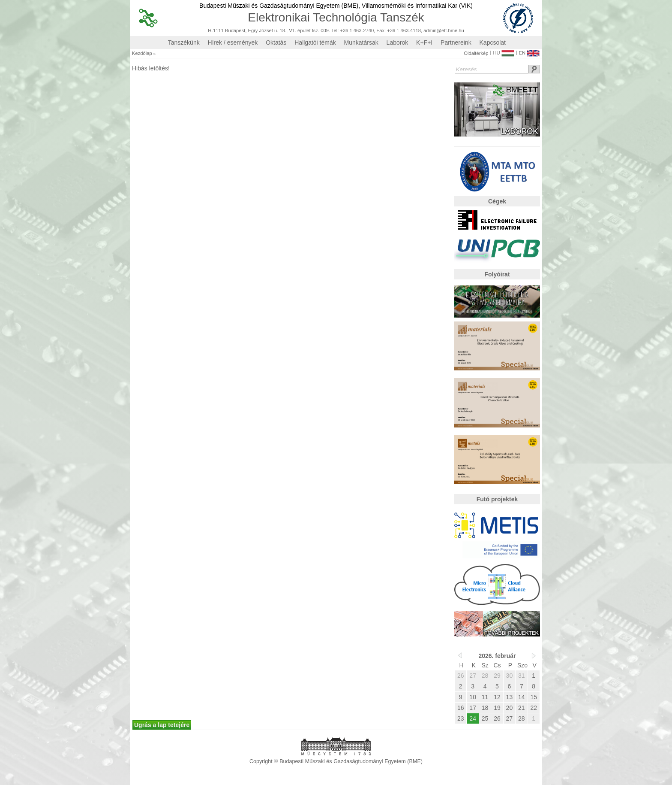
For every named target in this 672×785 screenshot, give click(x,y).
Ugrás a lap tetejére (161, 724)
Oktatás (276, 42)
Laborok (397, 42)
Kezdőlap (142, 53)
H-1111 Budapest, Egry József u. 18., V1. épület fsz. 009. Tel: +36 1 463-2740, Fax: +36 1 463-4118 (314, 30)
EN (529, 51)
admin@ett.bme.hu (443, 30)
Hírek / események (233, 42)
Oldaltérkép (476, 53)
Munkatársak (361, 42)
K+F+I (424, 42)
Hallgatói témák (315, 42)
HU (503, 51)
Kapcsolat (493, 42)
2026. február (497, 655)
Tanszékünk (184, 42)
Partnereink (456, 42)
